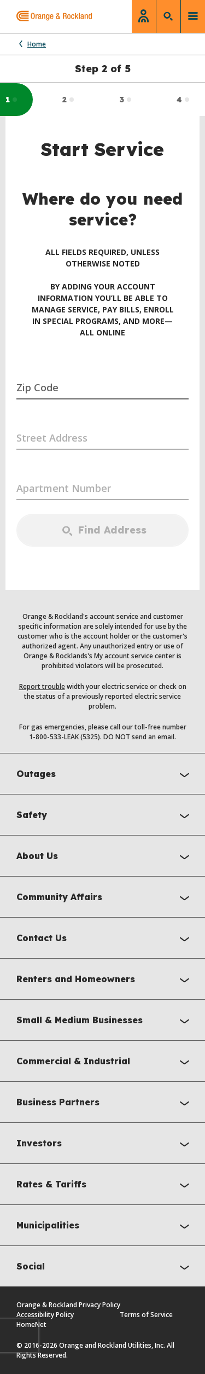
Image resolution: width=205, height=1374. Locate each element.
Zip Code (37, 387)
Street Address (51, 437)
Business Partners (105, 1103)
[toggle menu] (193, 16)
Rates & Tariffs (105, 1185)
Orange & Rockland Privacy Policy (68, 1304)
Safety (105, 816)
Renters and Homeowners (105, 980)
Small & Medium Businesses (105, 1021)
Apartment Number (63, 488)
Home (31, 44)
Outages (105, 775)
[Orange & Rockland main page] (46, 16)
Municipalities (105, 1226)
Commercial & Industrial (105, 1062)
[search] (168, 16)
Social (105, 1267)
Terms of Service (146, 1314)
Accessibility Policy (45, 1314)
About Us (105, 857)
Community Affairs (105, 898)
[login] (144, 16)
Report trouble (42, 686)
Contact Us (105, 939)
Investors (105, 1144)
